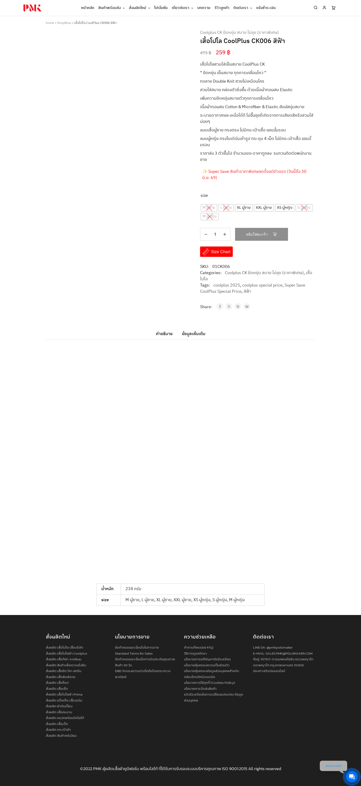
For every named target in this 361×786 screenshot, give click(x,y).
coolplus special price (262, 285)
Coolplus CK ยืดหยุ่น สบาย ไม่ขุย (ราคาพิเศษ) (239, 33)
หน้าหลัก (87, 8)
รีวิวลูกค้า (222, 8)
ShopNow (64, 23)
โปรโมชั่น (161, 8)
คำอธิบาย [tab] (164, 334)
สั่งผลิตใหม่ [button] (140, 8)
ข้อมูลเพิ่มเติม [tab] (193, 334)
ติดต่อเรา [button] (243, 8)
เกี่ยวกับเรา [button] (183, 8)
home (50, 23)
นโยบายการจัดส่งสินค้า (200, 688)
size (204, 196)
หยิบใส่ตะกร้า (261, 234)
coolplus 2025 (226, 285)
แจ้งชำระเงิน (266, 8)
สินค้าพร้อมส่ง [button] (111, 8)
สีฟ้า (247, 291)
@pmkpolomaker (280, 647)
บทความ (203, 8)
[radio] (209, 207)
